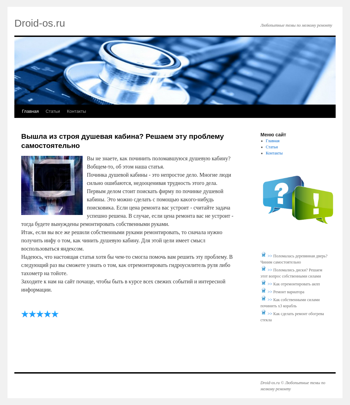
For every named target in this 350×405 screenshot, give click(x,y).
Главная (30, 111)
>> (270, 256)
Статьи (52, 111)
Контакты (76, 111)
